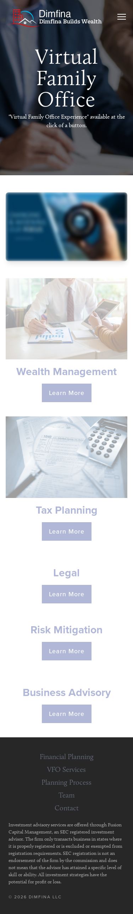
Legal (66, 573)
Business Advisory (67, 692)
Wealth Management (66, 371)
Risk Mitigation (66, 630)
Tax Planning (67, 510)
